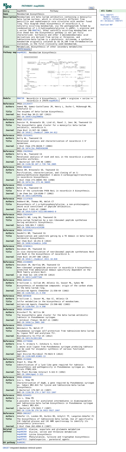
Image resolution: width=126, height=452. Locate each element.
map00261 (22, 53)
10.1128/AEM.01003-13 (34, 356)
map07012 (22, 439)
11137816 (27, 199)
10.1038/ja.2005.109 (33, 322)
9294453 (27, 395)
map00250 (22, 429)
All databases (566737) (112, 21)
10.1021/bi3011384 (32, 338)
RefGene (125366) (112, 19)
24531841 (27, 231)
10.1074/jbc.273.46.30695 (36, 182)
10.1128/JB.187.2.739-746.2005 (39, 164)
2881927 (27, 414)
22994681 (27, 325)
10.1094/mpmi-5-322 (32, 374)
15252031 (27, 136)
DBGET (6, 448)
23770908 (27, 341)
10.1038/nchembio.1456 (34, 243)
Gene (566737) (107, 15)
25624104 (27, 215)
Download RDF (107, 25)
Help (91, 8)
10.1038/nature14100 (33, 228)
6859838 (27, 296)
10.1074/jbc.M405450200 (35, 148)
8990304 (27, 377)
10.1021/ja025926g (32, 196)
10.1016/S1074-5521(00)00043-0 (39, 212)
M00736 (36, 31)
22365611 (27, 246)
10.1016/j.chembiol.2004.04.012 (39, 133)
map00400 (22, 437)
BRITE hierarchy (24, 49)
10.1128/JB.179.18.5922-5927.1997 (41, 411)
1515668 (27, 359)
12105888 (27, 185)
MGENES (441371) (111, 17)
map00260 (22, 432)
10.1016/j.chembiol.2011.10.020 (39, 259)
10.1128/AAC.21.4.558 (34, 293)
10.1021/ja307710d (32, 277)
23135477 (27, 104)
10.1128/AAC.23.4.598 (34, 307)
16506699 (27, 310)
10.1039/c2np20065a (32, 117)
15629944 (27, 151)
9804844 (27, 167)
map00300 (22, 434)
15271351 (27, 120)
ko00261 (21, 443)
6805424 (27, 280)
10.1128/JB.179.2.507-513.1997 (39, 393)
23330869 (27, 262)
